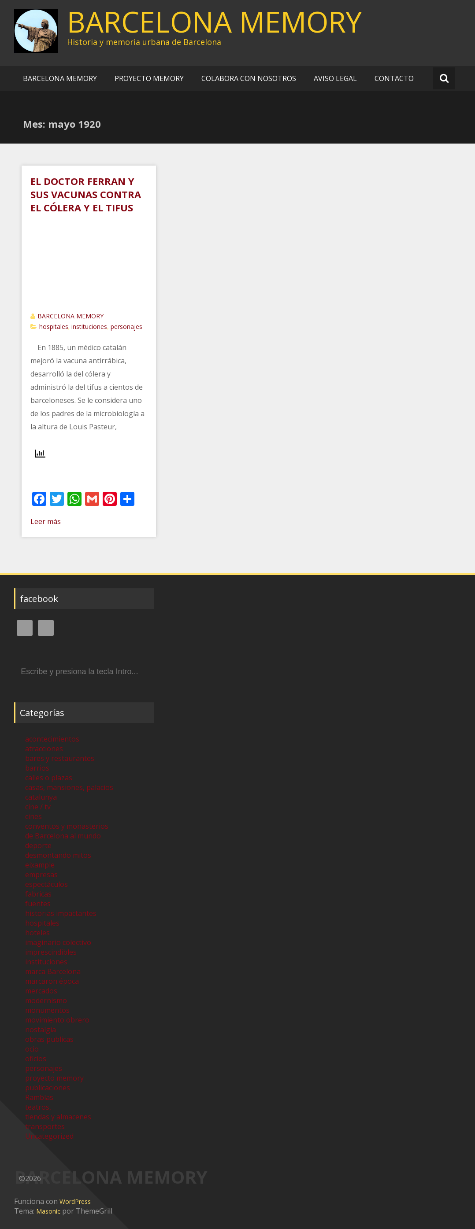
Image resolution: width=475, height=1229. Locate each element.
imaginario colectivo (58, 942)
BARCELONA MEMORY (214, 21)
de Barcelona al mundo (63, 836)
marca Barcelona (53, 971)
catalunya (41, 797)
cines (33, 816)
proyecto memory (54, 1078)
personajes (126, 326)
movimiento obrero (57, 1020)
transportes (45, 1126)
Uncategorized (49, 1136)
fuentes (38, 903)
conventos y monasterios (66, 826)
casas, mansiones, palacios (69, 787)
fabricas (38, 894)
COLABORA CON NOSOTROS (248, 78)
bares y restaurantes (59, 758)
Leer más (45, 521)
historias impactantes (60, 913)
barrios (37, 768)
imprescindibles (51, 952)
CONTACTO (394, 78)
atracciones (44, 748)
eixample (40, 865)
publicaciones (47, 1087)
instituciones (89, 326)
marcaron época (52, 981)
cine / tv (38, 807)
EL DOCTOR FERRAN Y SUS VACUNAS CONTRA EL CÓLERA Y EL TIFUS (85, 194)
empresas (41, 874)
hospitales (53, 326)
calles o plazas (48, 777)
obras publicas (49, 1039)
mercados (41, 991)
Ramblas (39, 1097)
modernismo (46, 1000)
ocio (32, 1049)
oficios (35, 1058)
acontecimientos (52, 739)
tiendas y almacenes (58, 1117)
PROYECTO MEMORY (149, 78)
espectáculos (46, 884)
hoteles (37, 932)
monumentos (47, 1010)
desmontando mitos (58, 855)
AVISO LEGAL (335, 78)
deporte (38, 845)
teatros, (38, 1107)
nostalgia (40, 1029)
